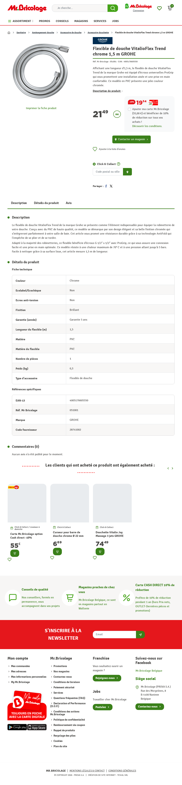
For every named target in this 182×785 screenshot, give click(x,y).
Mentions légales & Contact (87, 770)
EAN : (120, 61)
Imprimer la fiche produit (41, 108)
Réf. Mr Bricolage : (101, 61)
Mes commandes (20, 666)
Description (19, 203)
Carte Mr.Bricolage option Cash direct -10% (26, 535)
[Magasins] (69, 597)
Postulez (100, 707)
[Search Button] (113, 8)
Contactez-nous (62, 677)
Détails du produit (46, 203)
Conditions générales (122, 770)
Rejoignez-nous (105, 678)
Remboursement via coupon (69, 725)
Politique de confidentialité (69, 719)
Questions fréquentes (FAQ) (69, 698)
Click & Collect (106, 164)
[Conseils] (12, 597)
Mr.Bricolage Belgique (148, 671)
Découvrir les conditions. (147, 126)
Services (58, 693)
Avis (68, 203)
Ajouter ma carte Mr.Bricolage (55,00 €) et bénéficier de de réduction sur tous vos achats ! (150, 116)
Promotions (60, 666)
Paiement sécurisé (63, 687)
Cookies (58, 741)
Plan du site (60, 746)
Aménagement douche (43, 32)
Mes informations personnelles (28, 677)
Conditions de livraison (66, 682)
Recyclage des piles (64, 735)
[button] (170, 8)
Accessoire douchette (98, 32)
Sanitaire (21, 32)
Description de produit (108, 91)
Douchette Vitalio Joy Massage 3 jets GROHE (110, 534)
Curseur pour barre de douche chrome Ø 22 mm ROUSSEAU (68, 536)
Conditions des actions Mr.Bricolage (64, 713)
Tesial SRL (122, 775)
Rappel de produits (64, 730)
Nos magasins (61, 671)
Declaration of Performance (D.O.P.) (67, 705)
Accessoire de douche (70, 32)
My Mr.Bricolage (20, 682)
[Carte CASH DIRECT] (126, 597)
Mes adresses (18, 671)
